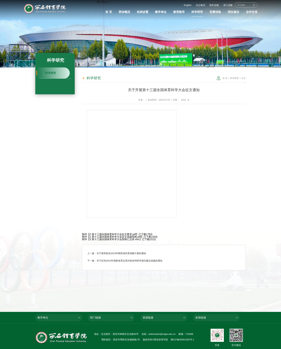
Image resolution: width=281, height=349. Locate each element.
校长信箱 (214, 5)
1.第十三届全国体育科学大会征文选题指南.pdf (115, 236)
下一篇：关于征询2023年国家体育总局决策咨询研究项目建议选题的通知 (124, 260)
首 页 (225, 78)
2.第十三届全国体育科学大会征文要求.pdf (113, 234)
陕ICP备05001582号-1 (182, 339)
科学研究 (50, 73)
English (188, 5)
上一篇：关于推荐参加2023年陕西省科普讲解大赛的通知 (116, 253)
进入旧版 (228, 5)
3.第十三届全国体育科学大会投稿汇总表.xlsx (114, 239)
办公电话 (200, 5)
